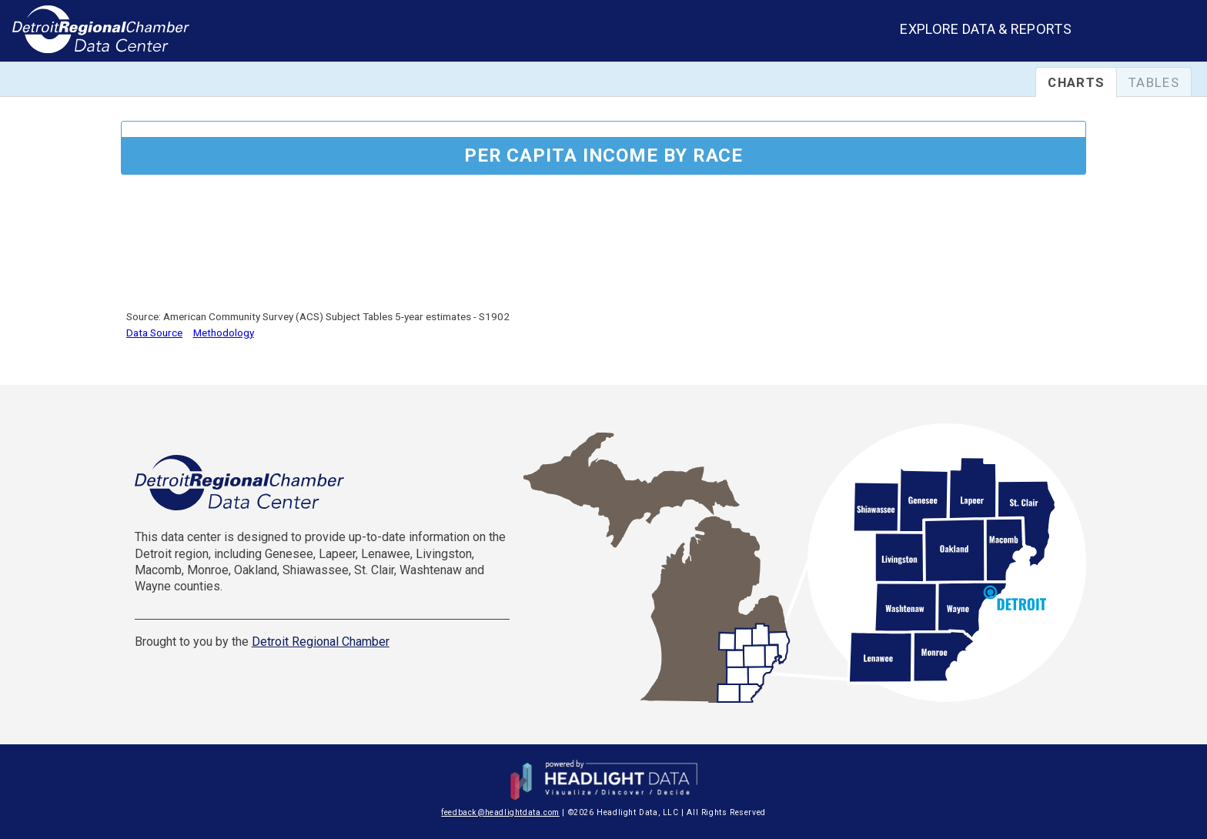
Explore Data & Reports (986, 29)
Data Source (154, 332)
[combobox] (1151, 33)
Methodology (223, 332)
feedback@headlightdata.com (500, 812)
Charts (1076, 82)
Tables (1153, 82)
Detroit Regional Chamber (321, 641)
